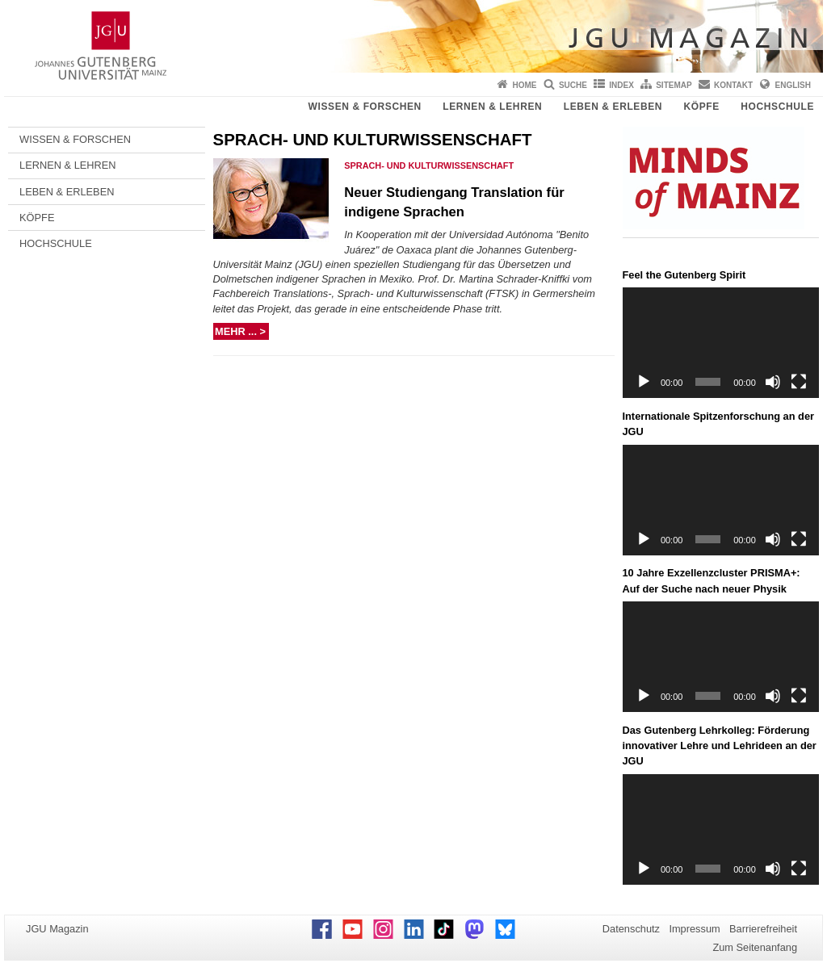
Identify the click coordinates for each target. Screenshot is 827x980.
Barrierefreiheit (763, 929)
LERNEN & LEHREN (492, 106)
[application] (721, 342)
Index (621, 85)
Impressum (694, 929)
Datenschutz (631, 929)
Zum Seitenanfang (754, 947)
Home (525, 85)
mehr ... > (241, 331)
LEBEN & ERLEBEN (613, 106)
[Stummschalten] (773, 382)
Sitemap (673, 85)
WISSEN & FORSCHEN (365, 106)
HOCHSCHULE (777, 106)
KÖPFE (702, 106)
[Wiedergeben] (644, 382)
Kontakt (733, 85)
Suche (573, 85)
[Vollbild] (799, 382)
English (793, 85)
